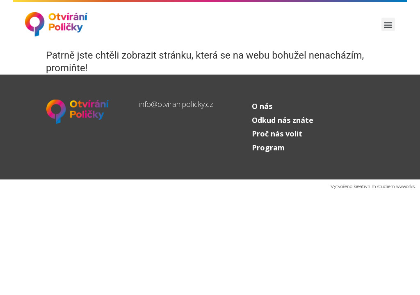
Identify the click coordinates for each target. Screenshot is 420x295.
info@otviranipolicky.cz (176, 104)
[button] (388, 24)
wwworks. (406, 186)
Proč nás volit (277, 133)
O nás (262, 106)
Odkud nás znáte (282, 120)
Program (268, 147)
